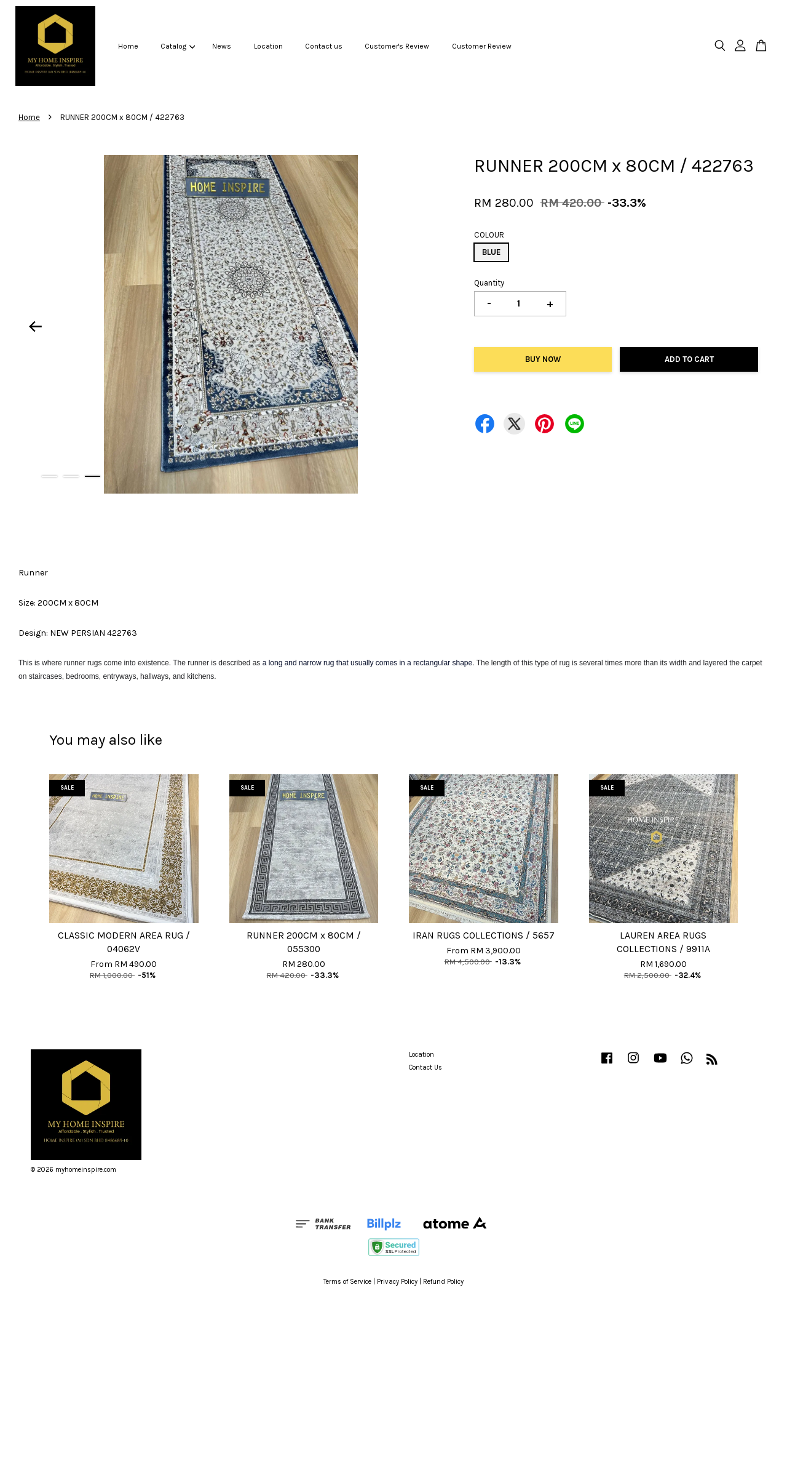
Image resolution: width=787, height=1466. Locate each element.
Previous (35, 326)
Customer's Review (397, 46)
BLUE (491, 252)
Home (128, 46)
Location (268, 46)
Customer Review (482, 46)
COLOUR (489, 234)
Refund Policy (443, 1282)
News (221, 46)
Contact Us (425, 1067)
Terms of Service (347, 1282)
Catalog (177, 46)
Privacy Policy (397, 1282)
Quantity (489, 282)
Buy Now (543, 359)
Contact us (323, 46)
